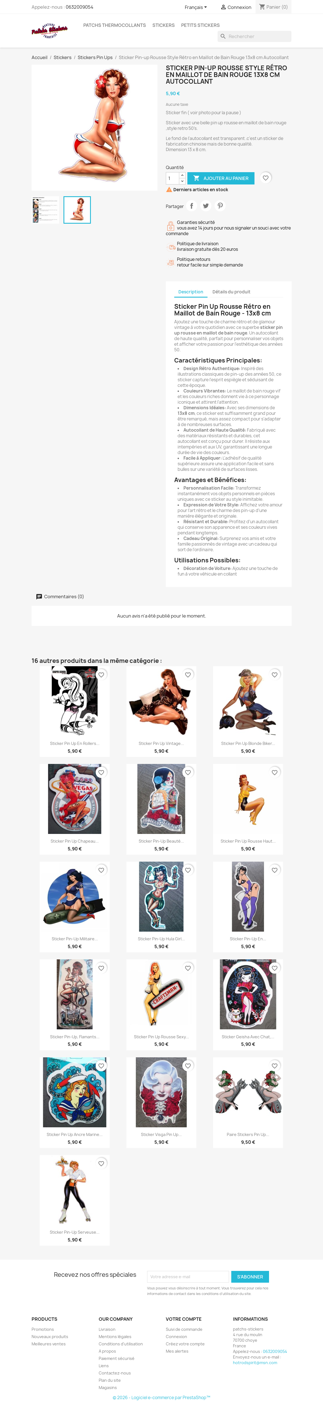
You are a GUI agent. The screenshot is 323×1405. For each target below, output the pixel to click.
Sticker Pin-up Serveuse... (75, 1232)
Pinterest (220, 205)
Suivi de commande (184, 1329)
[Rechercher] (254, 36)
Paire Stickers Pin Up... (248, 1134)
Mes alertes (177, 1351)
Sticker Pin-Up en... (248, 938)
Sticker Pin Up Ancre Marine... (75, 1134)
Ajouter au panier (221, 178)
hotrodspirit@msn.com (255, 1362)
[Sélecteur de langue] (197, 7)
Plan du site (110, 1380)
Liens (104, 1365)
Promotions (43, 1329)
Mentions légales (115, 1336)
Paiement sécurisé (117, 1358)
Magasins (108, 1387)
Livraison (107, 1329)
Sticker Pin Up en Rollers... (75, 743)
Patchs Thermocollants (114, 25)
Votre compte (184, 1319)
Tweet (205, 205)
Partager (191, 205)
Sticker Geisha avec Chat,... (248, 1036)
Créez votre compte (185, 1343)
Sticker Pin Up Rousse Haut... (248, 841)
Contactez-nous (115, 1373)
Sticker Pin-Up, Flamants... (75, 1036)
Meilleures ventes (49, 1343)
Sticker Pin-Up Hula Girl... (161, 938)
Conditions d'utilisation (121, 1343)
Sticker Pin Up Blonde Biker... (248, 743)
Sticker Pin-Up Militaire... (75, 938)
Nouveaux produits (50, 1336)
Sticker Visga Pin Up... (161, 1134)
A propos (107, 1351)
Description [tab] (190, 292)
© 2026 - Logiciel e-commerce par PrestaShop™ (161, 1398)
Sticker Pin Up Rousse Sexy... (161, 1036)
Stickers (163, 25)
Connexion (176, 1336)
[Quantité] (172, 178)
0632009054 (79, 7)
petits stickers (200, 25)
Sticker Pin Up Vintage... (161, 743)
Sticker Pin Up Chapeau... (75, 841)
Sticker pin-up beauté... (161, 841)
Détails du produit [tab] (232, 292)
